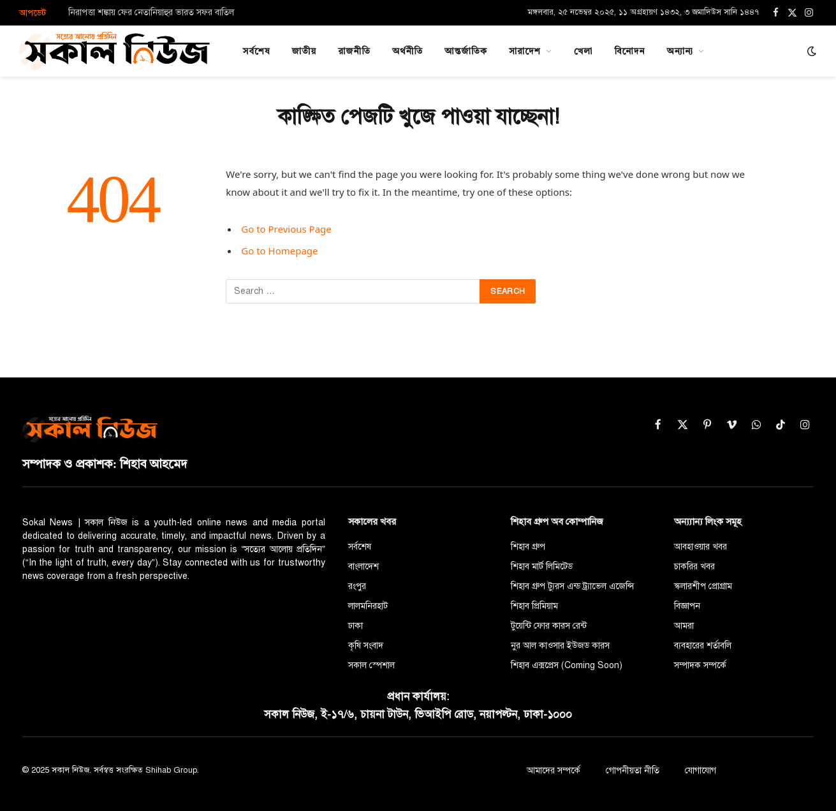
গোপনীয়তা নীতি (632, 770)
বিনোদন (629, 51)
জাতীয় (304, 51)
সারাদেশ (525, 51)
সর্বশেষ (256, 51)
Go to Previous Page (286, 229)
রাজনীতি (354, 51)
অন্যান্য (680, 51)
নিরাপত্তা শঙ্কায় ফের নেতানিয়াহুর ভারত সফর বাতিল (151, 12)
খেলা (583, 51)
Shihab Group (171, 770)
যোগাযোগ (700, 770)
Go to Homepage (279, 250)
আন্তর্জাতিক (465, 51)
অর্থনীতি (407, 51)
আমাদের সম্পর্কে (553, 770)
